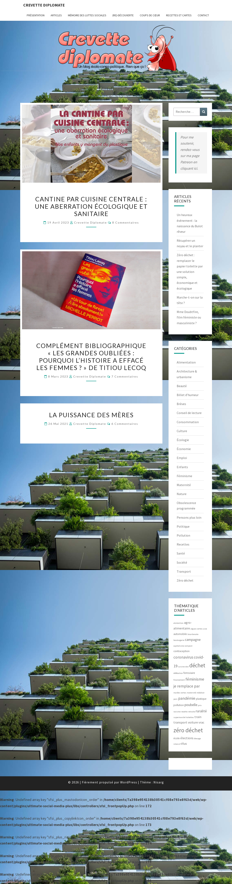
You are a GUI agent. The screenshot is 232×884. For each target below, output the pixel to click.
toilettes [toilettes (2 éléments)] (190, 717)
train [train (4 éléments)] (197, 717)
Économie (184, 449)
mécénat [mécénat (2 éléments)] (200, 692)
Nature (181, 494)
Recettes (183, 544)
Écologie (183, 440)
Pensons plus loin (189, 517)
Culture (182, 431)
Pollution (183, 535)
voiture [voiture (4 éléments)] (193, 722)
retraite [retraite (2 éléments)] (191, 711)
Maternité (184, 485)
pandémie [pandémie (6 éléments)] (186, 698)
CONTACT (203, 15)
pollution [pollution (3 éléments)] (178, 705)
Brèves (181, 404)
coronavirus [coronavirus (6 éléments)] (183, 657)
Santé (181, 553)
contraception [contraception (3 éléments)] (181, 651)
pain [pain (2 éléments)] (175, 699)
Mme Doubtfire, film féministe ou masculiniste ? (189, 317)
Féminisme (184, 476)
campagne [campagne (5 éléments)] (193, 639)
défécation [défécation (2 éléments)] (178, 673)
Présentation (35, 15)
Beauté (182, 386)
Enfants (182, 467)
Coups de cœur (150, 15)
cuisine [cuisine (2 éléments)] (181, 666)
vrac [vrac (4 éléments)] (201, 722)
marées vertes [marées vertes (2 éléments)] (179, 692)
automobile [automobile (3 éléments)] (180, 634)
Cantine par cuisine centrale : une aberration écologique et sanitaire (91, 206)
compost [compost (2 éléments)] (188, 646)
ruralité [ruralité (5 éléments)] (201, 711)
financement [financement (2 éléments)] (179, 680)
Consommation (188, 422)
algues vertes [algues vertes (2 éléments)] (197, 628)
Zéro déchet (185, 580)
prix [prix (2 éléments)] (200, 705)
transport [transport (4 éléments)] (180, 722)
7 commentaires (124, 376)
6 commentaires (124, 423)
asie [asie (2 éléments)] (205, 628)
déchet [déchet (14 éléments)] (197, 665)
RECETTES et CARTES (179, 15)
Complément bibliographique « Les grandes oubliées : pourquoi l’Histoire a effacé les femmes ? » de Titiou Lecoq (91, 356)
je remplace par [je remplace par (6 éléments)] (186, 686)
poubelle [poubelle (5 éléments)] (190, 704)
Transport (184, 571)
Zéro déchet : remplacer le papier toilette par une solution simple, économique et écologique (190, 271)
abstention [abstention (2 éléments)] (178, 623)
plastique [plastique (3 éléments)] (201, 699)
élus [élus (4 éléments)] (184, 743)
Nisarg (158, 782)
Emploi (182, 458)
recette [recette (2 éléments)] (184, 711)
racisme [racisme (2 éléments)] (177, 711)
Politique (183, 526)
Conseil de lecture (189, 413)
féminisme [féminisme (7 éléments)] (194, 679)
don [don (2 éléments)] (187, 666)
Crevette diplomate (44, 5)
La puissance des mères (91, 414)
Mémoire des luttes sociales (87, 15)
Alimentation (186, 362)
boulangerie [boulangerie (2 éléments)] (178, 640)
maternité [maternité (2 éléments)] (191, 692)
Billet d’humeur (188, 395)
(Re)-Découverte (123, 15)
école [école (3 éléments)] (176, 738)
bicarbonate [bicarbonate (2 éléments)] (193, 634)
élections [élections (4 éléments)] (186, 738)
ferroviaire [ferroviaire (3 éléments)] (189, 673)
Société (182, 562)
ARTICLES (56, 15)
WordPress (128, 782)
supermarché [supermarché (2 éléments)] (179, 717)
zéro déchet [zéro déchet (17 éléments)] (188, 730)
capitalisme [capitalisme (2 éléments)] (178, 646)
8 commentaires (125, 222)
